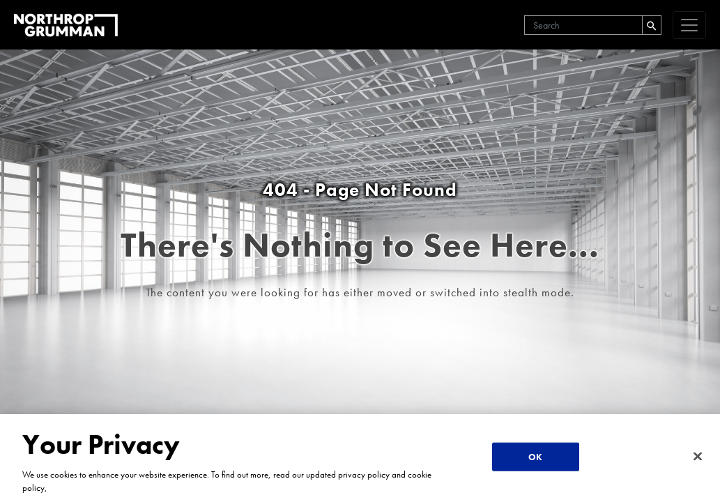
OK (535, 456)
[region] (360, 458)
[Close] (697, 456)
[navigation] (689, 25)
